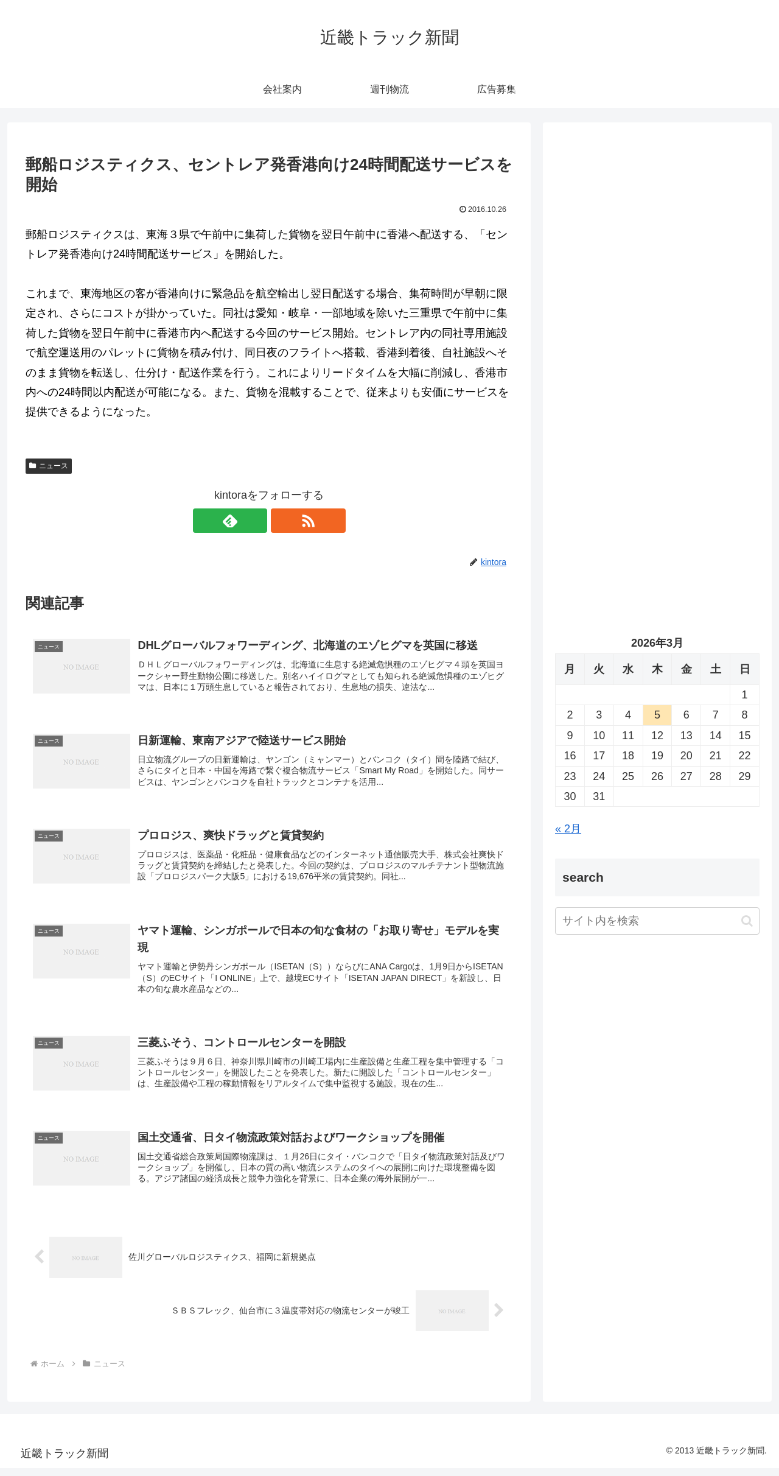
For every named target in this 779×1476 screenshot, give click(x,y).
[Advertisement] (657, 259)
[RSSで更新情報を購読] (283, 520)
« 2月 (568, 829)
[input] (657, 921)
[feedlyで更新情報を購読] (255, 520)
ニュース (48, 466)
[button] (747, 921)
